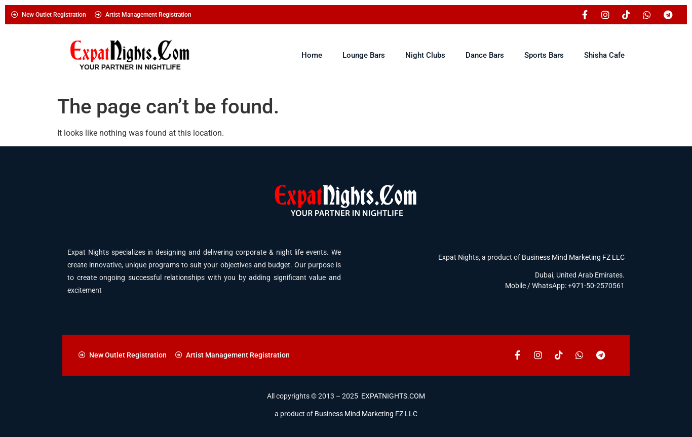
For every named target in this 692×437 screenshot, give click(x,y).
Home (311, 55)
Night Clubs (425, 55)
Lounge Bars (363, 55)
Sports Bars (544, 55)
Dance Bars (485, 55)
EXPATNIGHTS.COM (393, 396)
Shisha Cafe (604, 55)
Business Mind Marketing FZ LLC (573, 257)
